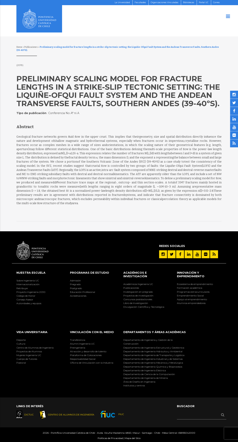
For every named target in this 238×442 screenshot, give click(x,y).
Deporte (21, 339)
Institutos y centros (134, 385)
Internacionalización (28, 284)
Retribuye (22, 288)
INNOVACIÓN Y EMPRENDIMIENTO (190, 274)
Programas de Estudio (89, 272)
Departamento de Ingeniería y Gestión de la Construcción (148, 341)
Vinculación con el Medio (92, 332)
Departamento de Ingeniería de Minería (145, 377)
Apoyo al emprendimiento (192, 299)
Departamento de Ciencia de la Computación (149, 374)
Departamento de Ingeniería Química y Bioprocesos (152, 366)
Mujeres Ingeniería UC (28, 355)
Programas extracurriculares (193, 291)
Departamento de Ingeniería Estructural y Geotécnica (153, 347)
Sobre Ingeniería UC (27, 280)
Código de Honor (25, 295)
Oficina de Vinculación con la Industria (91, 362)
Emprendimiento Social (190, 295)
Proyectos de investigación (138, 295)
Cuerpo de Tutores (26, 358)
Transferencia (77, 339)
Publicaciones (31, 47)
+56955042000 (186, 433)
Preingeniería (77, 347)
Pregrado (75, 284)
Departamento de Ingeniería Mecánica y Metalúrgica (153, 362)
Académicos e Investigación (135, 274)
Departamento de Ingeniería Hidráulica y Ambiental (152, 351)
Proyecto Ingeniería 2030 (30, 292)
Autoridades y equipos (28, 303)
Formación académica (189, 287)
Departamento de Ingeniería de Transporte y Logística (153, 355)
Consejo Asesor (24, 299)
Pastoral (21, 362)
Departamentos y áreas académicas (154, 332)
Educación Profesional (82, 292)
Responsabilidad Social (82, 358)
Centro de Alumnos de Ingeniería (35, 347)
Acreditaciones (78, 295)
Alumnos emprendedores (191, 303)
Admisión (75, 280)
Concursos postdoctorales (137, 299)
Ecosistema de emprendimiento (195, 284)
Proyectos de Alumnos (29, 351)
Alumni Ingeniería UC (82, 343)
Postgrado (76, 288)
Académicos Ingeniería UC (138, 284)
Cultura (20, 343)
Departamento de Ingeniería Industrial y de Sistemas (153, 358)
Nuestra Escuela (30, 272)
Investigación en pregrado (138, 291)
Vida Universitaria (31, 332)
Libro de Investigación (135, 303)
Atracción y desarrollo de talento (88, 351)
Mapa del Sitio (133, 438)
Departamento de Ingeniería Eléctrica (144, 370)
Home (19, 47)
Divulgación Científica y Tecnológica (143, 306)
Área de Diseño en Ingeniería (139, 381)
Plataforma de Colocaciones (86, 355)
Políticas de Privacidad (110, 438)
